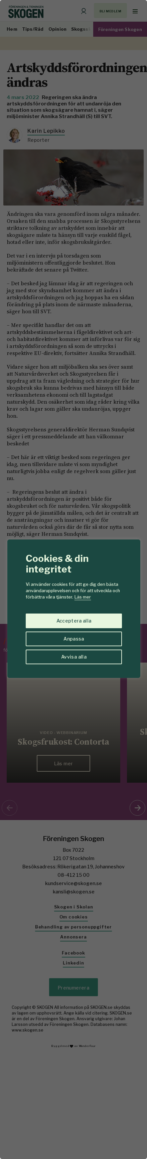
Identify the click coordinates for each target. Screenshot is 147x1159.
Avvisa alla (74, 657)
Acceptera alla (74, 621)
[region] (73, 579)
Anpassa (73, 639)
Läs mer (83, 597)
